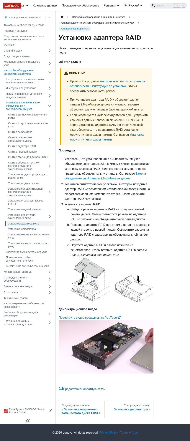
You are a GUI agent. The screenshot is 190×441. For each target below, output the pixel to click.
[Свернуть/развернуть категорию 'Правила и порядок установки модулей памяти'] (50, 95)
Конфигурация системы (18, 271)
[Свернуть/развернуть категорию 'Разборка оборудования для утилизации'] (50, 314)
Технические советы (16, 298)
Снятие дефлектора (20, 132)
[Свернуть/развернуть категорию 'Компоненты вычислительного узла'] (50, 63)
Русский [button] (131, 5)
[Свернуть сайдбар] (28, 420)
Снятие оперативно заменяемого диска (20, 139)
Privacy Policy (108, 432)
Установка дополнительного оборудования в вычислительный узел (23, 105)
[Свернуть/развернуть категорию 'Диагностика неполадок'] (50, 287)
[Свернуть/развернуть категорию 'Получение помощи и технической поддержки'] (50, 322)
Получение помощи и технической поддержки (18, 322)
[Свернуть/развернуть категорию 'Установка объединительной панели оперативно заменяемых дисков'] (50, 192)
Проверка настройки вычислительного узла (19, 259)
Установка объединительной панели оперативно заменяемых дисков (25, 192)
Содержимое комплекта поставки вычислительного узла (24, 38)
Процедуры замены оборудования (15, 279)
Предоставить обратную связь (82, 389)
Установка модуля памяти (23, 183)
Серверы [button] (19, 5)
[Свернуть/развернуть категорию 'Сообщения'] (50, 292)
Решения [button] (110, 5)
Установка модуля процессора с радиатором (27, 176)
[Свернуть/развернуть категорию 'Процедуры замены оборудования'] (50, 279)
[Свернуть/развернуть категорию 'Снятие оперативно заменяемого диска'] (50, 139)
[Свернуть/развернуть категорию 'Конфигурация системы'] (50, 272)
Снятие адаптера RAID (22, 146)
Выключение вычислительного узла (27, 266)
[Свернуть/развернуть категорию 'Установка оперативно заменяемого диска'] (50, 216)
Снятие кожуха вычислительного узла (28, 125)
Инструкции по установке (21, 88)
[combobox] (9, 17)
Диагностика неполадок (18, 286)
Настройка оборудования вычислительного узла (19, 72)
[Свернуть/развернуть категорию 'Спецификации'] (50, 51)
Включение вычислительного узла (26, 251)
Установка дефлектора (22, 228)
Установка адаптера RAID (23, 223)
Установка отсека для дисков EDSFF (25, 202)
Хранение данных (45, 5)
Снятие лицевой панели (22, 151)
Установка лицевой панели (24, 209)
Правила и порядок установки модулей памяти (24, 95)
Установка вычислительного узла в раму (29, 245)
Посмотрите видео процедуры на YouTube (90, 317)
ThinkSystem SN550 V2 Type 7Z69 (24, 25)
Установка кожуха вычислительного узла (29, 236)
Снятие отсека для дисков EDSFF (28, 157)
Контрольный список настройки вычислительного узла (25, 81)
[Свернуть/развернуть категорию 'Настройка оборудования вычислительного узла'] (50, 72)
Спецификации (13, 50)
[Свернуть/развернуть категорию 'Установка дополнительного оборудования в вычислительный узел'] (50, 106)
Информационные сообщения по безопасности (24, 305)
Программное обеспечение (80, 5)
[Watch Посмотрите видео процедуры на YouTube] (106, 347)
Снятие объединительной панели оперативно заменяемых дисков (23, 166)
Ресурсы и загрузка (15, 30)
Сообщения (11, 292)
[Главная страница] (62, 17)
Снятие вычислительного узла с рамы (27, 116)
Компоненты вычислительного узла (22, 63)
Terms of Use (129, 432)
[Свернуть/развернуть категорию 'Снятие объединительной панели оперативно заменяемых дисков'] (50, 166)
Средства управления (17, 56)
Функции (9, 44)
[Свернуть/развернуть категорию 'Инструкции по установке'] (50, 88)
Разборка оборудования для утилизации (21, 314)
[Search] (168, 6)
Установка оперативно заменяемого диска (21, 216)
